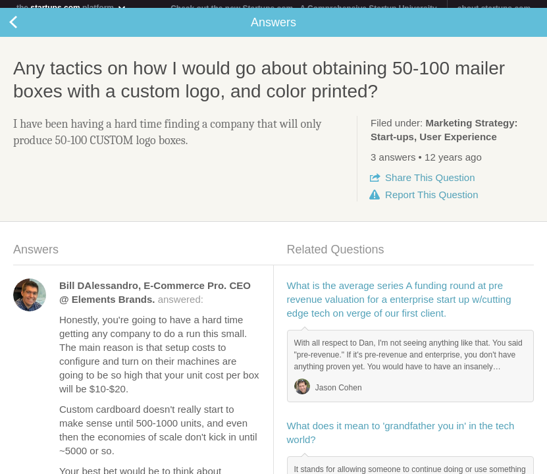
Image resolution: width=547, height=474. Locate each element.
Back (26, 30)
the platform (71, 7)
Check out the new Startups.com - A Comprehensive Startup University (303, 8)
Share (430, 185)
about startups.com (494, 8)
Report (431, 202)
